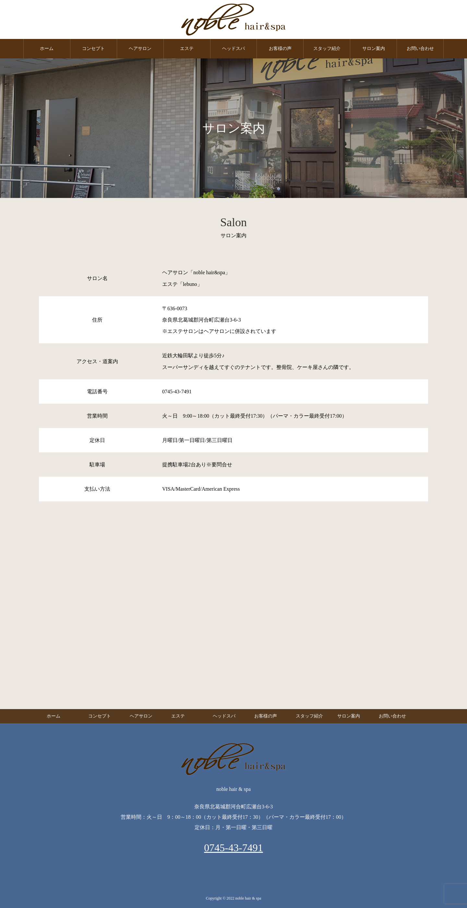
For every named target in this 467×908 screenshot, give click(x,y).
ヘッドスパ (233, 48)
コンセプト (93, 48)
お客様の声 (280, 48)
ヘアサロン (140, 48)
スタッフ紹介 (327, 48)
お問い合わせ (420, 48)
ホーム (47, 48)
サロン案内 (373, 48)
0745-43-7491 (233, 847)
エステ (187, 48)
